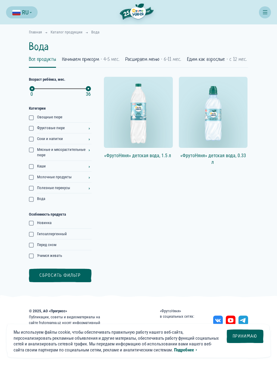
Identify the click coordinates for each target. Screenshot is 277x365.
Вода (41, 198)
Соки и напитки (50, 138)
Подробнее (184, 350)
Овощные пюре (49, 117)
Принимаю (245, 336)
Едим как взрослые (217, 59)
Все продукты (42, 59)
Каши (41, 166)
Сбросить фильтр (60, 275)
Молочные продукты (54, 177)
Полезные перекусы (53, 188)
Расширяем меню (153, 59)
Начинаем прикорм (90, 59)
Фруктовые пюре (51, 128)
